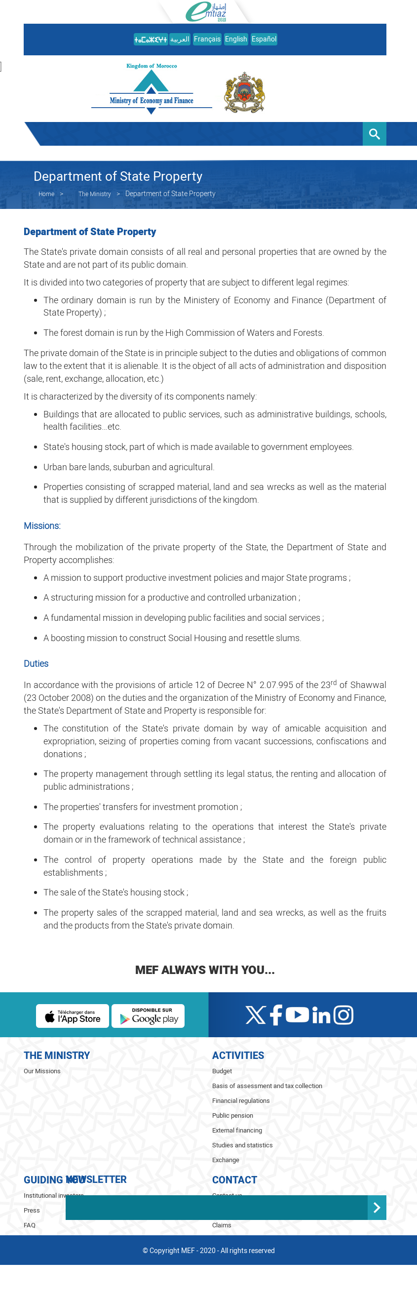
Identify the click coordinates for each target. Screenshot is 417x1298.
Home (46, 194)
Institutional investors (54, 1195)
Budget (222, 1071)
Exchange (225, 1160)
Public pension (232, 1115)
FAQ (30, 1225)
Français (207, 39)
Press (32, 1210)
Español (264, 39)
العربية (180, 39)
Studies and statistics (242, 1145)
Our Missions (42, 1071)
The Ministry (94, 194)
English (236, 39)
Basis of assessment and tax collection (267, 1086)
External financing (237, 1130)
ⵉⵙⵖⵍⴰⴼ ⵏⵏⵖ (142, 1282)
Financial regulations (241, 1100)
